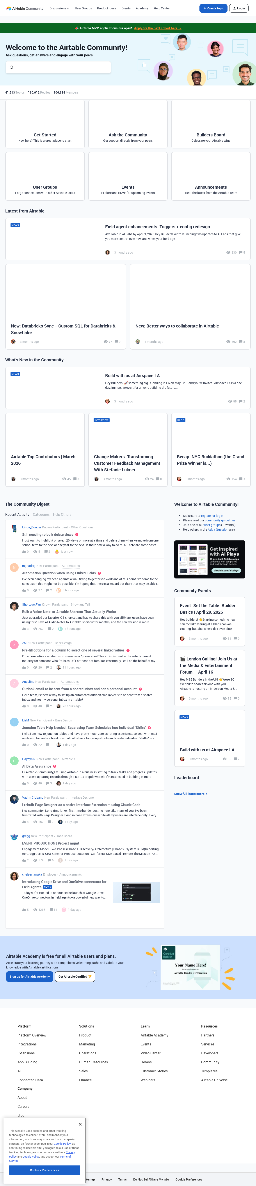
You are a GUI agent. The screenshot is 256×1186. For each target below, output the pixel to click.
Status (23, 1124)
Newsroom (26, 1133)
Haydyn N (29, 759)
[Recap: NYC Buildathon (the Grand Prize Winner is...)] (211, 450)
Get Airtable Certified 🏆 (75, 976)
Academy (142, 8)
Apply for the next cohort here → (157, 28)
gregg (26, 836)
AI (19, 1071)
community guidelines (220, 520)
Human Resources (93, 1062)
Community (210, 1062)
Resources (209, 1026)
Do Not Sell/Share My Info (151, 1179)
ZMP (25, 643)
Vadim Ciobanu (32, 797)
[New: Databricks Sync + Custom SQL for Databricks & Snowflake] (65, 307)
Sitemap (89, 1179)
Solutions (86, 1026)
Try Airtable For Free (33, 1142)
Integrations (27, 1044)
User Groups (83, 8)
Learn (145, 1026)
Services (207, 1044)
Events (126, 8)
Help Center (162, 8)
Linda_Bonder (31, 527)
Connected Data (30, 1080)
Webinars (148, 1080)
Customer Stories (154, 1071)
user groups (212, 525)
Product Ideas (106, 8)
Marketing (87, 1044)
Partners (207, 1035)
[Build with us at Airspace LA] (128, 388)
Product (85, 1035)
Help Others (62, 514)
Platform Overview (32, 1035)
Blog (21, 1115)
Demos (146, 1062)
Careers (23, 1106)
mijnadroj (29, 566)
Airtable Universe (214, 1080)
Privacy (106, 1179)
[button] (213, 8)
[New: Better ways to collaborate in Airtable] (190, 307)
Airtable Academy (154, 1035)
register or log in (212, 516)
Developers (209, 1053)
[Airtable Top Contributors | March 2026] (45, 450)
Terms (122, 1179)
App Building (27, 1062)
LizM (25, 720)
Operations (87, 1053)
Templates (209, 1071)
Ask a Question (218, 529)
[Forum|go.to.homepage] (24, 8)
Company (25, 1088)
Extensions (26, 1053)
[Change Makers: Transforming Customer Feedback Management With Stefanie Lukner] (128, 450)
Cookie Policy (62, 1170)
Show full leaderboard (191, 794)
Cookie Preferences (189, 1179)
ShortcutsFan (31, 604)
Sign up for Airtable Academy (30, 976)
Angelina (28, 681)
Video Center (150, 1053)
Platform (25, 1026)
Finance (85, 1080)
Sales (83, 1071)
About (22, 1097)
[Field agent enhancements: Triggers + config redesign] (128, 239)
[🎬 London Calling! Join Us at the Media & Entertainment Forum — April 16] (209, 678)
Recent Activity (17, 514)
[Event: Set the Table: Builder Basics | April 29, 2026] (209, 621)
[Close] (80, 1151)
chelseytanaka (32, 874)
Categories (41, 514)
